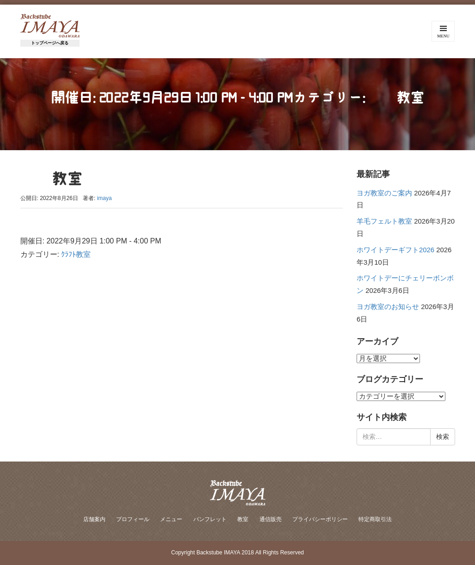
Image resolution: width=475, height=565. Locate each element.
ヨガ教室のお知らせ (388, 306)
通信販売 (270, 519)
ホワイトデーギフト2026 (395, 250)
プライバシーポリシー (320, 519)
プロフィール (132, 519)
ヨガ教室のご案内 (384, 193)
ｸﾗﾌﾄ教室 (76, 254)
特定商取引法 (375, 519)
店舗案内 (94, 519)
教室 (242, 519)
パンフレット (210, 519)
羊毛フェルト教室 (384, 221)
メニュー (171, 519)
